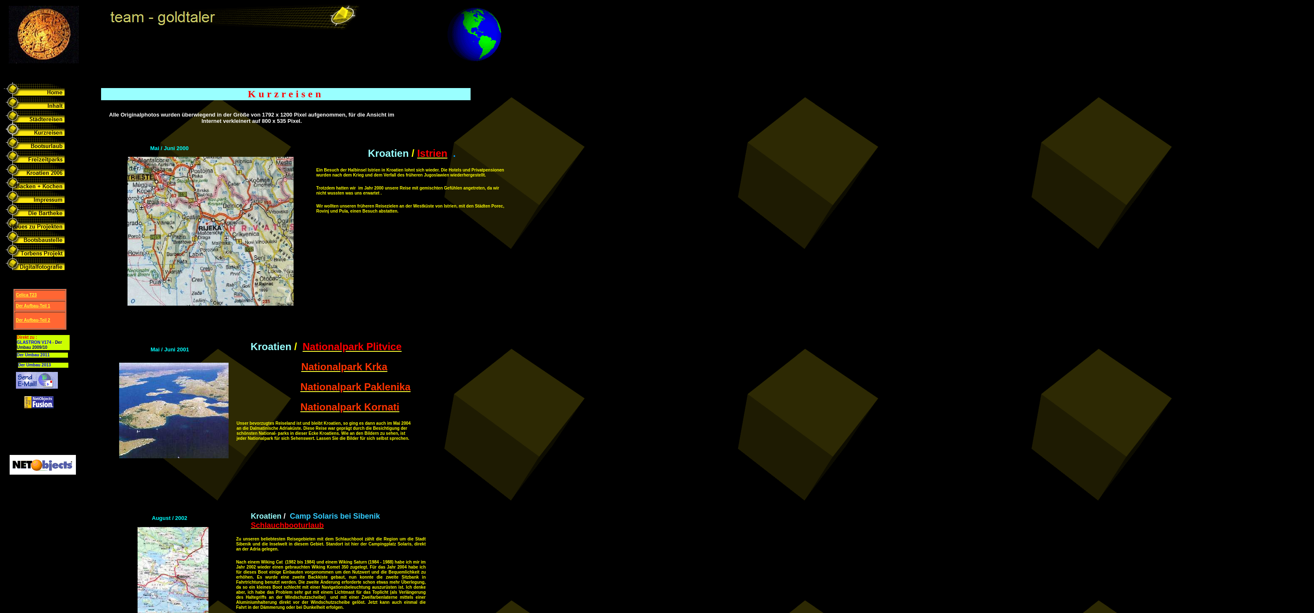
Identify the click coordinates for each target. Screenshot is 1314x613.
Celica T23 (26, 295)
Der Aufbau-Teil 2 (33, 320)
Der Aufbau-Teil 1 (33, 306)
